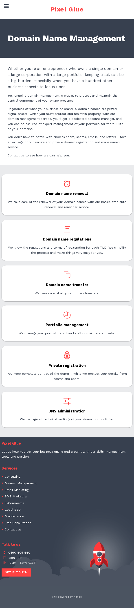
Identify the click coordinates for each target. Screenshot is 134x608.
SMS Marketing (16, 496)
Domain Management (21, 483)
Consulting (12, 476)
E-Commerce (14, 503)
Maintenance (14, 516)
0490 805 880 (19, 552)
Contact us (16, 155)
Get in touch (16, 572)
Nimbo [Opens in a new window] (78, 596)
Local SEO (13, 509)
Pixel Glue (67, 9)
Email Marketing (17, 490)
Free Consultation (18, 523)
